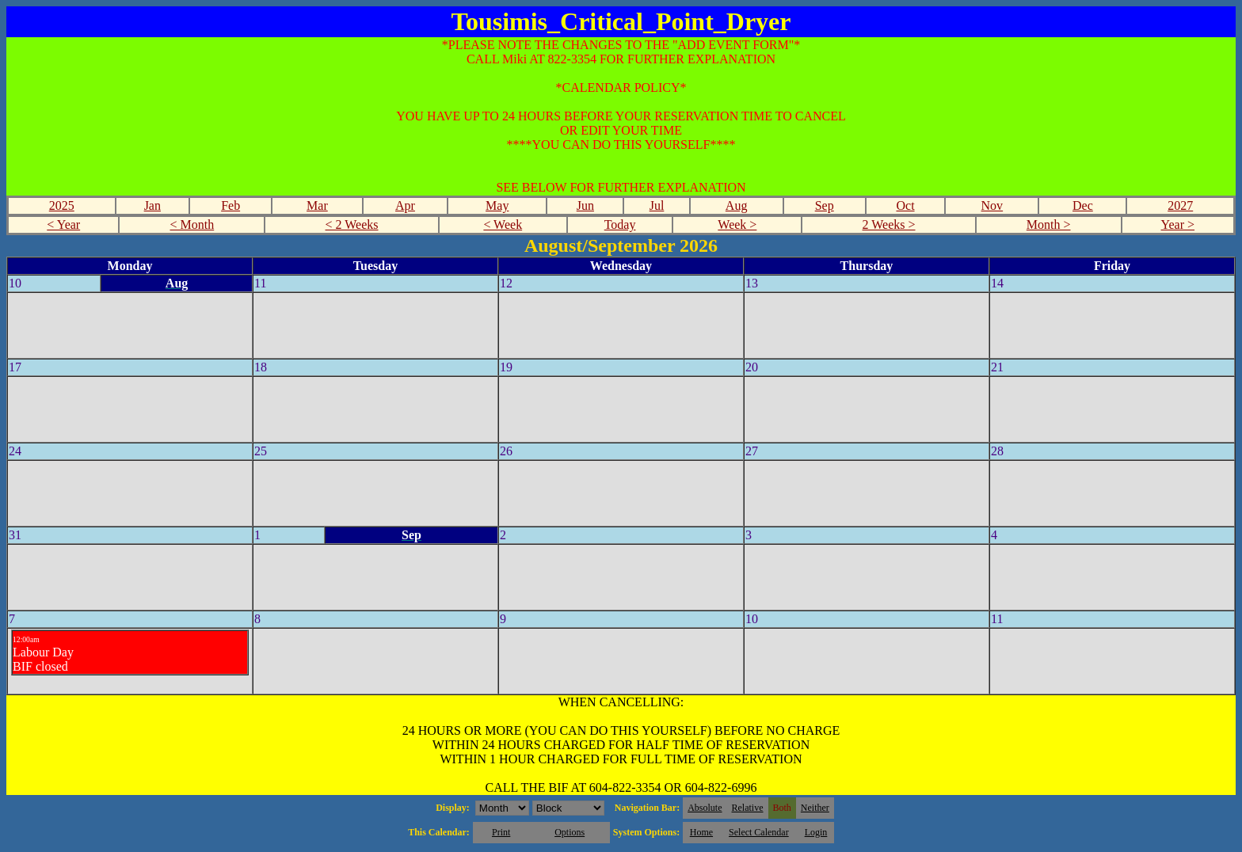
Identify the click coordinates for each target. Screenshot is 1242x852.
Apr (405, 205)
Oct (905, 205)
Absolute (705, 807)
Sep (824, 205)
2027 (1180, 205)
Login (816, 832)
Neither (815, 807)
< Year (63, 224)
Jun (585, 205)
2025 (61, 205)
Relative (748, 807)
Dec (1082, 205)
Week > (737, 224)
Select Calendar (759, 832)
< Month (192, 224)
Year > (1178, 224)
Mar (317, 205)
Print (501, 832)
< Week (502, 224)
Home (701, 832)
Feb (230, 205)
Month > (1049, 224)
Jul (657, 205)
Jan (152, 205)
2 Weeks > (889, 224)
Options (569, 832)
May (497, 205)
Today (620, 224)
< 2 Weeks (352, 224)
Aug (737, 205)
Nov (992, 205)
